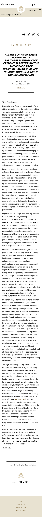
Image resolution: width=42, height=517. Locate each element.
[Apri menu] (39, 5)
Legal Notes (21, 504)
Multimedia (21, 88)
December (18, 14)
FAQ (21, 501)
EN (12, 45)
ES (17, 45)
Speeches (5, 14)
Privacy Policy (21, 511)
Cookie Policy (21, 508)
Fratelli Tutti (20, 399)
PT (29, 45)
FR (21, 45)
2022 (11, 14)
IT (25, 45)
